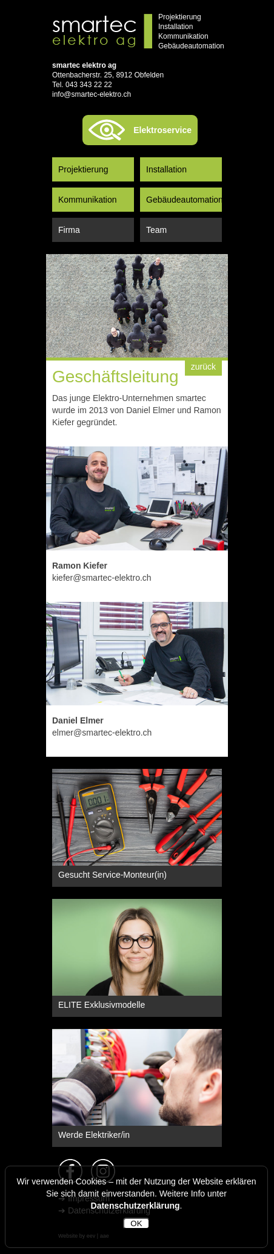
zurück (203, 366)
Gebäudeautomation (184, 199)
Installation (166, 169)
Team (156, 230)
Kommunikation (87, 199)
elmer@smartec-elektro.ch (102, 732)
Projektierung (83, 169)
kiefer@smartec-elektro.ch (102, 578)
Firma (69, 230)
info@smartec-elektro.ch (91, 94)
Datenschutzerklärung (135, 1205)
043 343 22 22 (88, 84)
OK (136, 1223)
